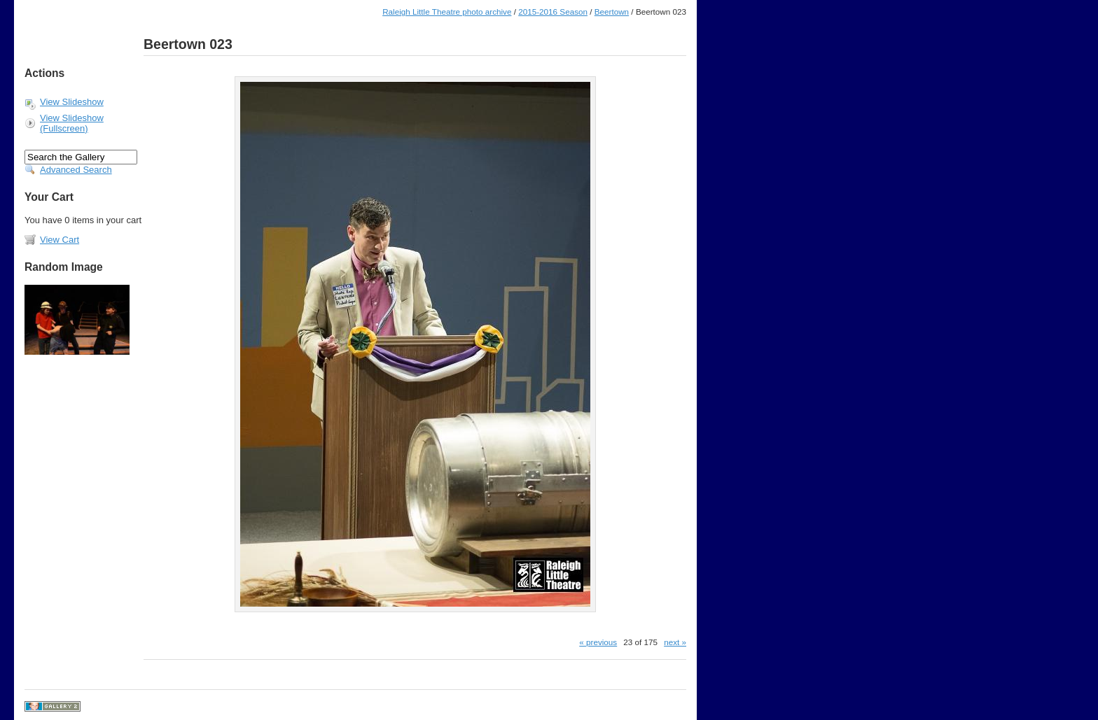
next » (675, 642)
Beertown (612, 11)
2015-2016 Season (553, 11)
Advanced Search (76, 169)
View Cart (59, 239)
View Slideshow (72, 102)
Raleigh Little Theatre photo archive (446, 11)
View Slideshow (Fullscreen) (72, 123)
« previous (598, 642)
